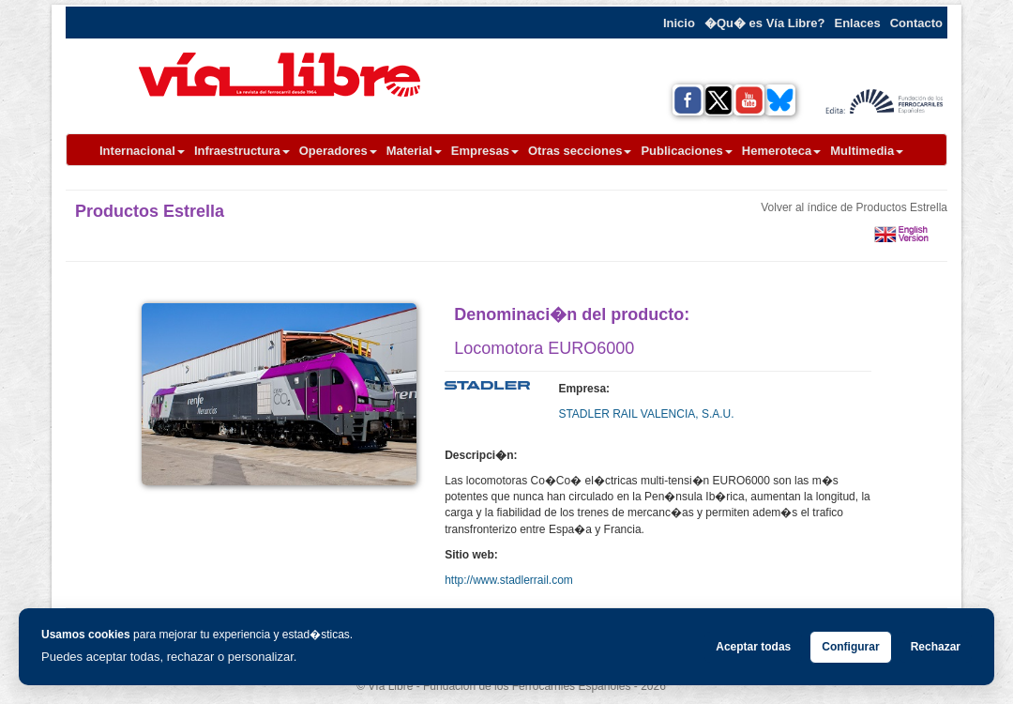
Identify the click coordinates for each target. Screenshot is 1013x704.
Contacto (916, 23)
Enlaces (858, 23)
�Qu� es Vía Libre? (764, 23)
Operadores (338, 151)
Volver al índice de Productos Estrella (854, 207)
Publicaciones (686, 151)
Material (414, 151)
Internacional (142, 151)
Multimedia (866, 151)
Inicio (679, 23)
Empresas (485, 151)
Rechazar (935, 646)
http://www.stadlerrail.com (509, 580)
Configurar (850, 646)
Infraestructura (242, 151)
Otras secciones (579, 151)
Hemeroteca (781, 151)
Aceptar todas (753, 646)
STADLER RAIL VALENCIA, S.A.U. (645, 414)
